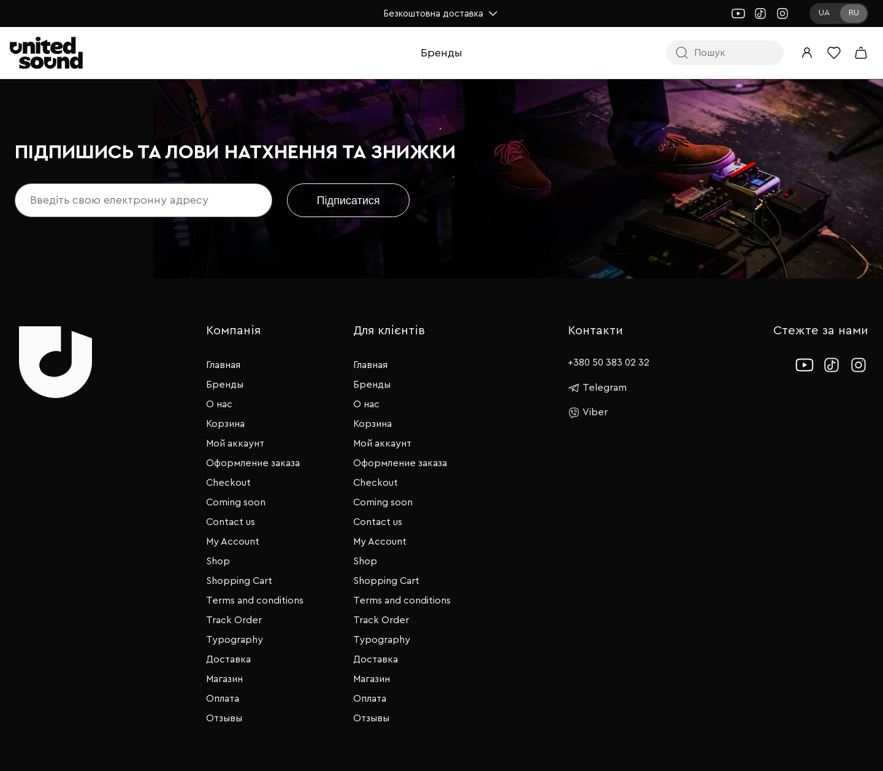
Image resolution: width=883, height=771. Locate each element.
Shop (218, 561)
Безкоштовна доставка (441, 13)
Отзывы (224, 718)
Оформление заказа (253, 463)
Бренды (441, 52)
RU (854, 13)
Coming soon (236, 502)
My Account (232, 542)
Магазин (224, 679)
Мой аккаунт (235, 443)
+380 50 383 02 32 (608, 362)
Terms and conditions (255, 600)
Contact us (230, 522)
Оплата (222, 699)
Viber (588, 413)
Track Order (234, 620)
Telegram (597, 388)
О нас (219, 404)
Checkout (228, 483)
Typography (234, 640)
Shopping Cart (239, 581)
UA (824, 13)
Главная (223, 365)
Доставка (228, 659)
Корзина (225, 424)
